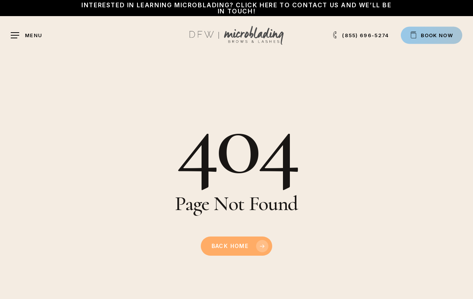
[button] (26, 35)
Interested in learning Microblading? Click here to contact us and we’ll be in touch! (236, 8)
